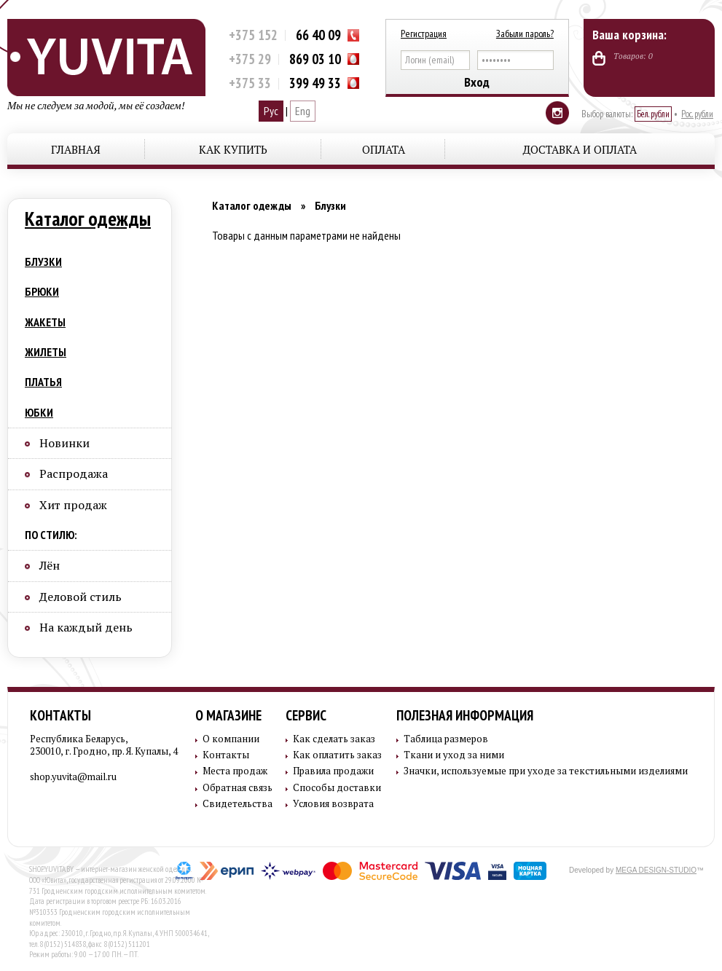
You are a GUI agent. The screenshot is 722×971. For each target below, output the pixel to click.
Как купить (233, 149)
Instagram (557, 113)
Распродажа (73, 473)
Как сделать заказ (334, 739)
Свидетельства (237, 804)
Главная (76, 149)
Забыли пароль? (525, 33)
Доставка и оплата (580, 149)
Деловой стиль (80, 597)
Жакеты (45, 322)
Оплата (383, 149)
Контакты (60, 715)
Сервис (306, 715)
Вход (477, 82)
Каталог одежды (88, 218)
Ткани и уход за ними (454, 755)
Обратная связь (237, 788)
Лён (49, 565)
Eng (302, 110)
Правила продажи (333, 771)
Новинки (64, 443)
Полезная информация (464, 715)
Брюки (42, 291)
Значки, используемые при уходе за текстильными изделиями (546, 771)
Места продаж (235, 771)
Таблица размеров (446, 739)
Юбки (39, 412)
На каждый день (86, 627)
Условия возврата (333, 804)
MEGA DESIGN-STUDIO (656, 870)
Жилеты (45, 352)
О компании (231, 739)
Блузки (43, 261)
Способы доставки (337, 788)
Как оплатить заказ (337, 755)
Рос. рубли (697, 114)
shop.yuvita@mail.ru (73, 776)
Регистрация (424, 33)
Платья (43, 381)
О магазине (228, 715)
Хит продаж (73, 505)
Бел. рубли (653, 114)
